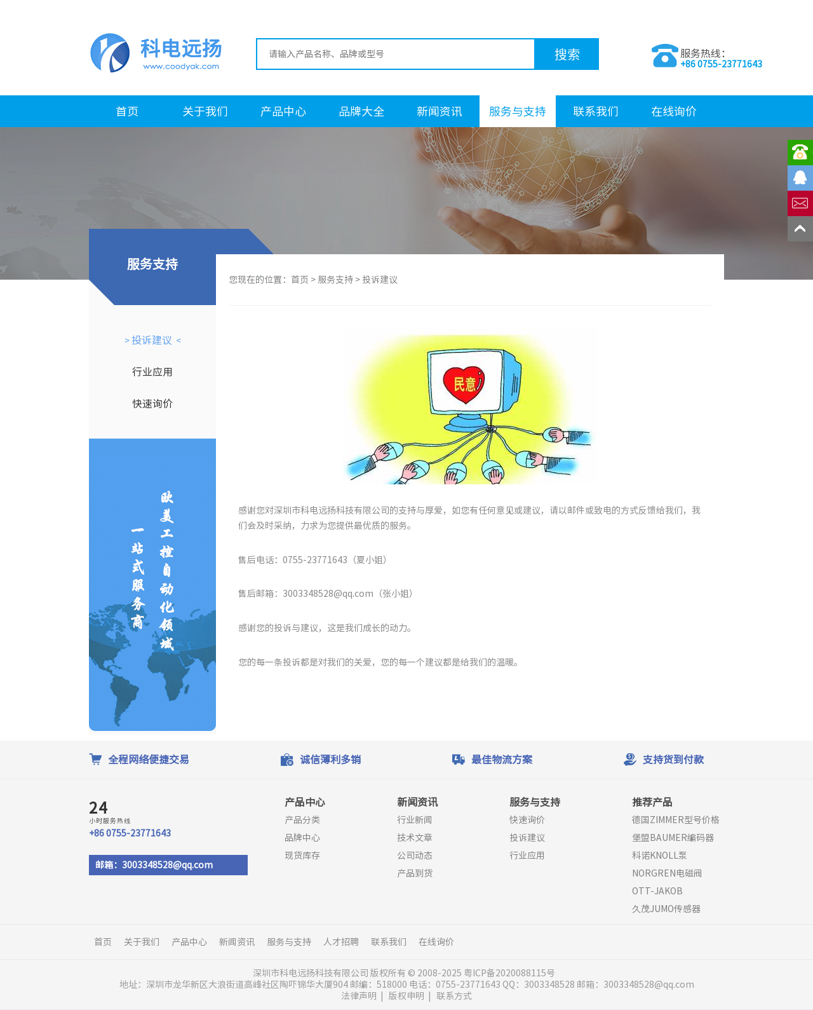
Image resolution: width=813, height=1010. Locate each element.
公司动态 (415, 855)
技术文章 (415, 837)
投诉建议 (151, 340)
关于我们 (205, 111)
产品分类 (302, 820)
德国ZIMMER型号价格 (676, 820)
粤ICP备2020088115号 (510, 973)
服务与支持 (517, 111)
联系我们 (596, 111)
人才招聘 (341, 942)
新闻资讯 (439, 111)
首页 (127, 111)
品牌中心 (302, 837)
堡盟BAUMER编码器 (673, 837)
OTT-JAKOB (657, 891)
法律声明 (359, 996)
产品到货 (415, 873)
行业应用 (152, 372)
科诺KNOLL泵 (659, 855)
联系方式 (454, 996)
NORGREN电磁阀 (667, 873)
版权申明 (406, 996)
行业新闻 (415, 820)
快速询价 (152, 404)
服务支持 (335, 279)
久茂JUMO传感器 (666, 908)
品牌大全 (361, 111)
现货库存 (302, 855)
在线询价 (674, 111)
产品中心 (283, 111)
